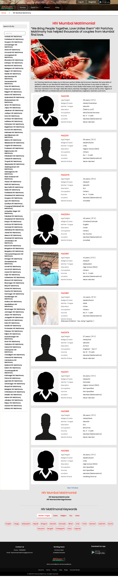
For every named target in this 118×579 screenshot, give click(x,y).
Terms (48, 573)
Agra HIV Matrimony (12, 200)
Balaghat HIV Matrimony (13, 389)
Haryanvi (41, 532)
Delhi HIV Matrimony (12, 184)
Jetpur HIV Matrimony (12, 314)
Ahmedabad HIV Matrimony (10, 262)
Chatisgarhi (60, 532)
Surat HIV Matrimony (12, 341)
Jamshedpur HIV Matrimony (10, 241)
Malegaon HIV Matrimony (13, 68)
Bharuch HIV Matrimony (13, 280)
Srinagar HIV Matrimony (13, 258)
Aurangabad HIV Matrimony (10, 56)
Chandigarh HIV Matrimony (14, 354)
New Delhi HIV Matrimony (13, 187)
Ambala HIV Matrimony (13, 36)
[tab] (15, 26)
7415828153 (61, 2)
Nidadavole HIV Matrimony (14, 142)
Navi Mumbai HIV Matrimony (10, 77)
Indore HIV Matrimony (12, 397)
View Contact (107, 130)
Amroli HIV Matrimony (12, 269)
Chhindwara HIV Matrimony (14, 392)
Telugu (16, 527)
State (77, 519)
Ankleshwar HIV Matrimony (14, 277)
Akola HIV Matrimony (12, 49)
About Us (41, 573)
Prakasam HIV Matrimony (14, 148)
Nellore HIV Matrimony (12, 140)
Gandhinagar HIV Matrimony (10, 297)
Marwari (92, 527)
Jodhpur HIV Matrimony (13, 113)
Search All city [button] (8, 26)
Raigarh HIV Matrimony (13, 91)
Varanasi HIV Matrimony (13, 227)
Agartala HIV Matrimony (13, 381)
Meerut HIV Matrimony (12, 235)
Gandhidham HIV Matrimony (10, 305)
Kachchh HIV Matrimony (13, 320)
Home (23, 7)
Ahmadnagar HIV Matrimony (10, 45)
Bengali (50, 532)
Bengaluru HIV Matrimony (13, 251)
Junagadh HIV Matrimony (13, 317)
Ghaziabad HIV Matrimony (14, 195)
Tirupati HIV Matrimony (13, 161)
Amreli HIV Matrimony (12, 266)
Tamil (84, 527)
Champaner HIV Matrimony (10, 350)
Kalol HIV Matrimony (12, 323)
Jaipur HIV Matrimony (12, 107)
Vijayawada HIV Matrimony (14, 164)
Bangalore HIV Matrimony (14, 248)
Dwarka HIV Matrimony (13, 291)
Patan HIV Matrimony (12, 89)
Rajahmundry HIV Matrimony (10, 152)
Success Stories (75, 573)
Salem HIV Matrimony (12, 367)
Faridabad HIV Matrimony (14, 39)
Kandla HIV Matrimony (12, 325)
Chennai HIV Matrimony (13, 357)
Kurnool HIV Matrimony (13, 129)
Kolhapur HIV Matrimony (13, 62)
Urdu (77, 527)
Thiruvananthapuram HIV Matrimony (13, 255)
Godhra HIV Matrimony (13, 301)
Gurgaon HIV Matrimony (13, 42)
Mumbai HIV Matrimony (13, 65)
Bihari (71, 527)
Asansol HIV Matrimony (13, 405)
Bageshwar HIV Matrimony (14, 127)
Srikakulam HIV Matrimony (14, 156)
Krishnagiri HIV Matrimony (14, 375)
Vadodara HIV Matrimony (13, 344)
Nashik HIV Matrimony (12, 73)
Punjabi (8, 527)
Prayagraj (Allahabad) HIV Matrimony (14, 207)
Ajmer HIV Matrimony (12, 105)
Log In (81, 2)
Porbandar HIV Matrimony (14, 328)
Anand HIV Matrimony (12, 272)
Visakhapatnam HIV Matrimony (11, 168)
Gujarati (77, 532)
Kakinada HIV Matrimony (13, 132)
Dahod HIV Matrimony (12, 347)
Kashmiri (102, 527)
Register (92, 2)
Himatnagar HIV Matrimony (14, 309)
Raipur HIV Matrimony (12, 403)
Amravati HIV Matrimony (13, 52)
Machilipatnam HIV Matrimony (11, 136)
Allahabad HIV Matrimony (14, 229)
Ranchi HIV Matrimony (12, 245)
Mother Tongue (44, 519)
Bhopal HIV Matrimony (12, 386)
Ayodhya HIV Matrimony (13, 203)
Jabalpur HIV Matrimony (13, 400)
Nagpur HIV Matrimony (12, 71)
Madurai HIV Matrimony (13, 365)
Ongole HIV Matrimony (12, 145)
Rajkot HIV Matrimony (12, 334)
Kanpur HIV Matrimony (12, 221)
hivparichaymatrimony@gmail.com (29, 2)
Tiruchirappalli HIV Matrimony (11, 371)
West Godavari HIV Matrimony (11, 177)
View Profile (66, 130)
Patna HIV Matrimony (12, 378)
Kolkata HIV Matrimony (13, 408)
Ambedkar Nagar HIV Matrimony (12, 212)
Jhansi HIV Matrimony (12, 232)
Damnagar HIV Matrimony (14, 294)
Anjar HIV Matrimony (12, 274)
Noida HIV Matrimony (12, 189)
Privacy (54, 573)
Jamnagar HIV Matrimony (14, 312)
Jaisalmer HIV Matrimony (13, 110)
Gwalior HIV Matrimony (13, 394)
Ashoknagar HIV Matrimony (14, 383)
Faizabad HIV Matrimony (13, 216)
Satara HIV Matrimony (12, 94)
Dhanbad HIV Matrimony (13, 238)
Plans (47, 7)
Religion (63, 519)
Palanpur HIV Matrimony (13, 331)
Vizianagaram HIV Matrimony (11, 172)
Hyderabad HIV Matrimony (14, 97)
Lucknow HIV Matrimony (13, 224)
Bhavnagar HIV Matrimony (14, 283)
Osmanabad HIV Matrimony (10, 82)
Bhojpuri (44, 527)
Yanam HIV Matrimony (12, 181)
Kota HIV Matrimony (11, 116)
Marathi (53, 527)
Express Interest (81, 130)
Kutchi (110, 527)
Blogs (66, 573)
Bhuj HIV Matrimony (11, 285)
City (70, 519)
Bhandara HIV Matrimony (13, 60)
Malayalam (26, 527)
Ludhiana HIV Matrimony (13, 121)
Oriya (69, 532)
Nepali (35, 527)
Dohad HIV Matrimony (12, 288)
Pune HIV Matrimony (12, 86)
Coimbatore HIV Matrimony (10, 361)
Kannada (62, 527)
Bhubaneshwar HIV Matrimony (11, 101)
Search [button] (35, 7)
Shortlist (95, 130)
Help (57, 7)
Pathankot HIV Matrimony (14, 124)
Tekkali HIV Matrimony (12, 158)
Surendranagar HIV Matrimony (11, 337)
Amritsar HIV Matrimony (13, 118)
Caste (55, 519)
